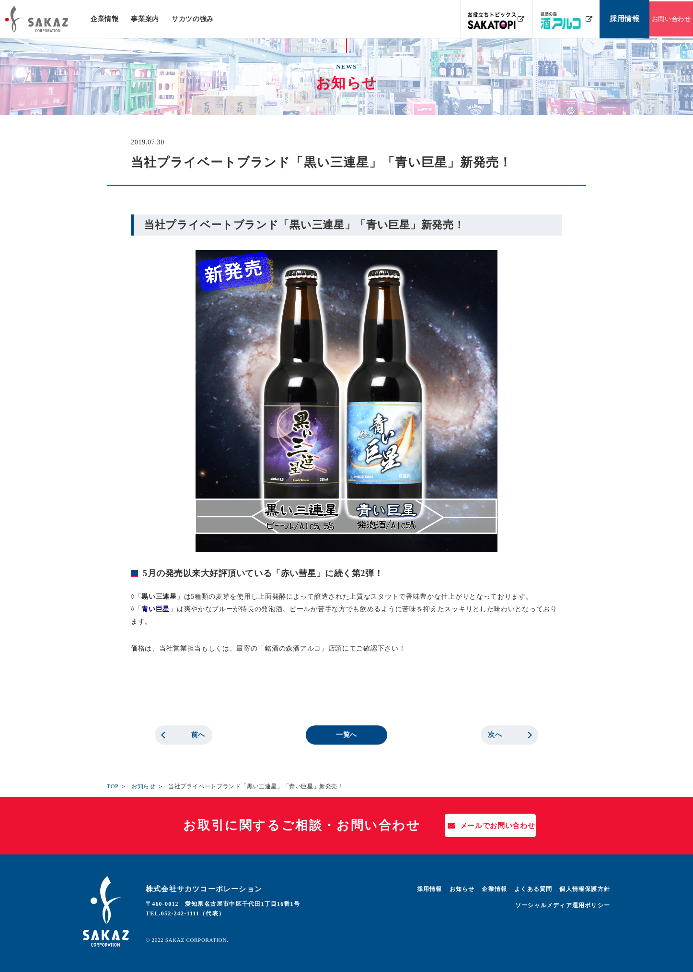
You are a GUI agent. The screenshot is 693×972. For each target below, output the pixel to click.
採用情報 (429, 889)
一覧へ (346, 734)
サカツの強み (192, 19)
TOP (112, 786)
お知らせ (143, 786)
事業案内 (145, 19)
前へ (198, 734)
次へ (495, 734)
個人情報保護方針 (584, 889)
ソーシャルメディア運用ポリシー (562, 905)
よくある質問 (533, 889)
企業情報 (105, 19)
